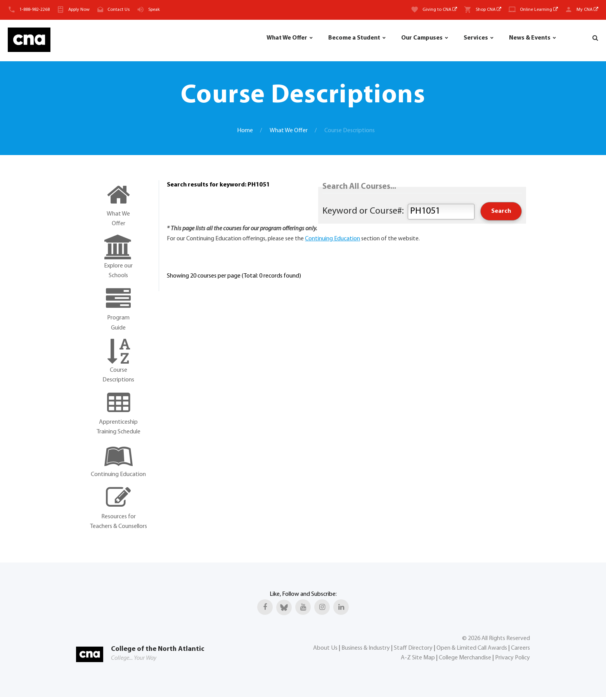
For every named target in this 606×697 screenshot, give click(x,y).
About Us (325, 648)
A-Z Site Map (418, 658)
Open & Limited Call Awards (471, 648)
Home (245, 131)
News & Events (530, 38)
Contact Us (118, 9)
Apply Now (79, 9)
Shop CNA (488, 9)
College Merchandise (465, 658)
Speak (154, 9)
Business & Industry (365, 648)
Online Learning (539, 9)
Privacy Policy (512, 658)
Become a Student (354, 38)
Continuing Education (332, 239)
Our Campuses (422, 38)
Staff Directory (413, 648)
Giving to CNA (439, 9)
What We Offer (287, 38)
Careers (520, 648)
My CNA (587, 9)
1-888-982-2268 (34, 9)
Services (476, 38)
